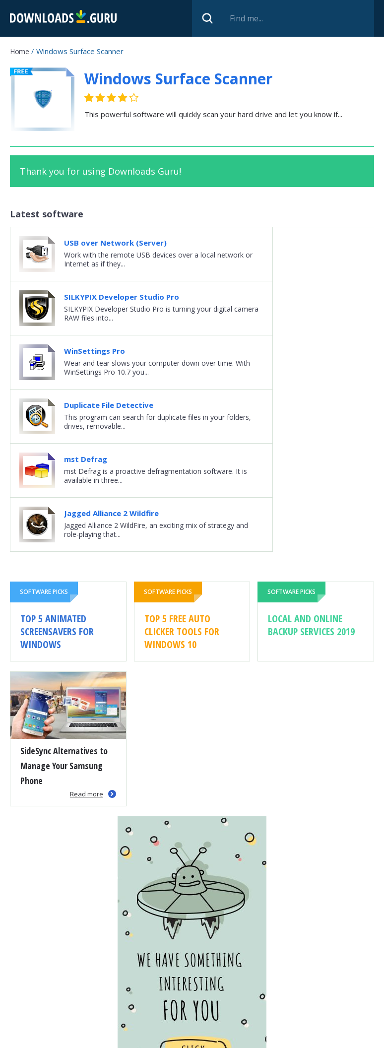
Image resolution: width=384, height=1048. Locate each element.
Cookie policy (264, 1036)
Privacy (217, 1036)
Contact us (316, 1036)
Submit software (165, 1036)
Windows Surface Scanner (178, 78)
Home (19, 51)
